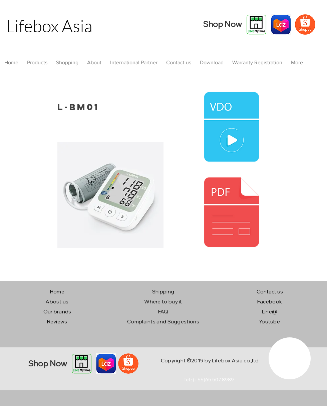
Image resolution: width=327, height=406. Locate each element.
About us (57, 301)
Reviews (57, 321)
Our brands (57, 311)
